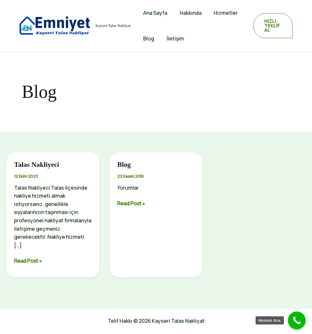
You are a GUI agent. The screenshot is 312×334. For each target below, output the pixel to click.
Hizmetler (221, 12)
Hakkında (187, 12)
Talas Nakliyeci (37, 164)
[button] (272, 25)
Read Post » (28, 261)
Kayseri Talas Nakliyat (113, 25)
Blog (147, 38)
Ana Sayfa (154, 12)
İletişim (172, 38)
